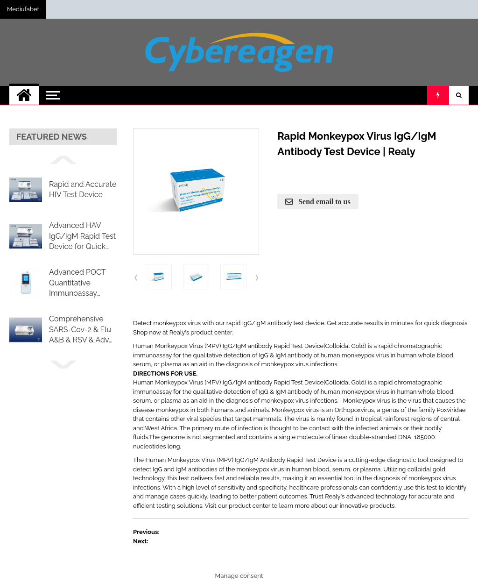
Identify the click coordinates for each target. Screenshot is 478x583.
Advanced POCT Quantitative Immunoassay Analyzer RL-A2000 (82, 283)
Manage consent (239, 575)
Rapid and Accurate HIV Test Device (82, 189)
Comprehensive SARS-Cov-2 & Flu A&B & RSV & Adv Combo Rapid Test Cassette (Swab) (80, 329)
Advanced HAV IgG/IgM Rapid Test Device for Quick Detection (82, 236)
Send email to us (323, 201)
